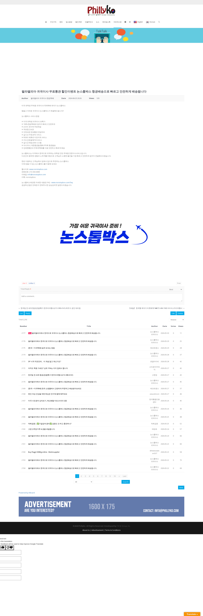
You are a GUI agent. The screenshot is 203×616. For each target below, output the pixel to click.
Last (124, 476)
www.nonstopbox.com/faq (62, 182)
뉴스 (97, 22)
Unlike (32, 283)
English (138, 22)
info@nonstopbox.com (37, 174)
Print (179, 283)
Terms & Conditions (113, 530)
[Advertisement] (101, 62)
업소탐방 (69, 22)
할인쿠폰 (78, 22)
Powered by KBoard (27, 493)
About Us (86, 530)
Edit (173, 313)
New (181, 487)
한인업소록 (106, 22)
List (21, 313)
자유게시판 (118, 22)
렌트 (61, 22)
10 (115, 476)
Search (126, 482)
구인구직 (53, 22)
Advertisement (97, 530)
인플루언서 (89, 22)
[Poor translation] (9, 547)
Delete (180, 313)
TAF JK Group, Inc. (123, 526)
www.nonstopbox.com (38, 169)
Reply (28, 313)
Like (24, 283)
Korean (150, 22)
